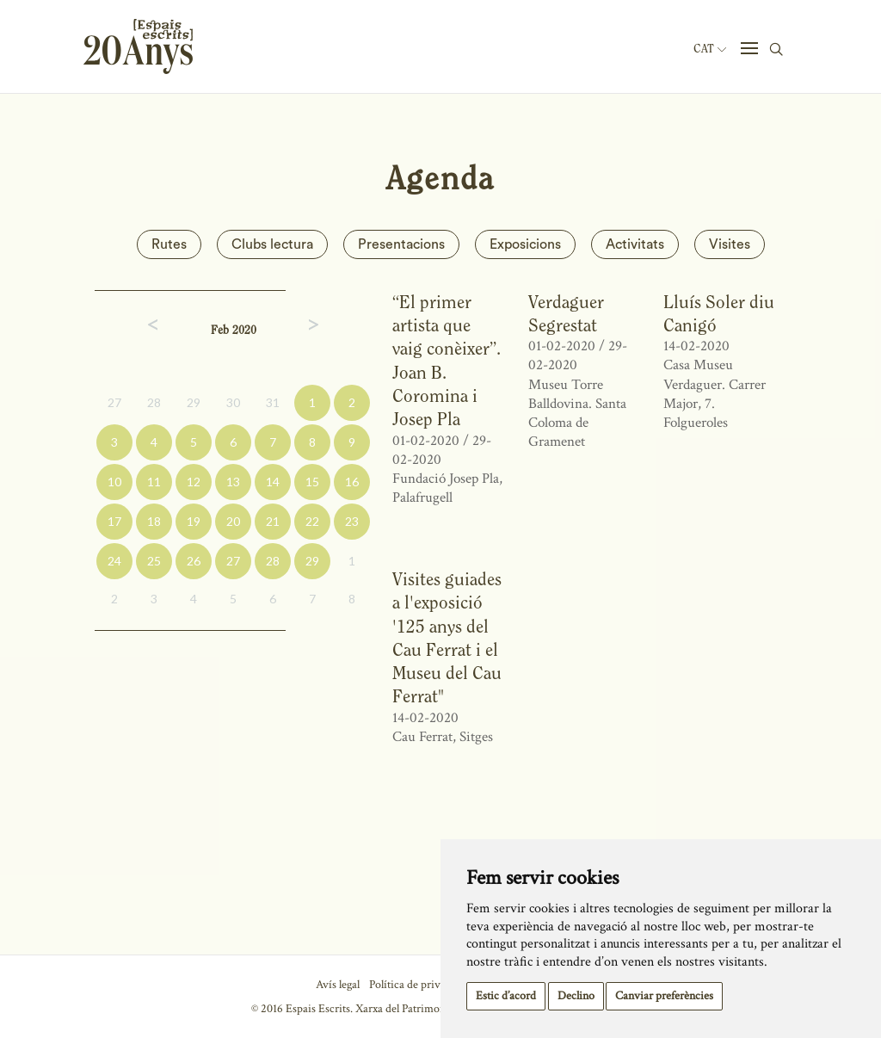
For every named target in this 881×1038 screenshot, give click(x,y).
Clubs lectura (272, 244)
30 (233, 402)
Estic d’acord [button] (506, 996)
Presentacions (401, 244)
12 (193, 481)
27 (114, 402)
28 (154, 402)
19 (193, 521)
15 (312, 481)
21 (273, 521)
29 (193, 402)
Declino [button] (576, 996)
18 (154, 521)
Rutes (169, 244)
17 (114, 521)
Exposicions (525, 244)
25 (154, 560)
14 (273, 481)
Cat (709, 49)
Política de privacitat (417, 984)
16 (352, 481)
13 (233, 481)
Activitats (635, 244)
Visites (729, 244)
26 (193, 560)
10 (114, 481)
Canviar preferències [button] (664, 996)
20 (233, 521)
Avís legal (338, 984)
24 (114, 560)
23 (352, 521)
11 (154, 481)
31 (273, 402)
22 (312, 521)
